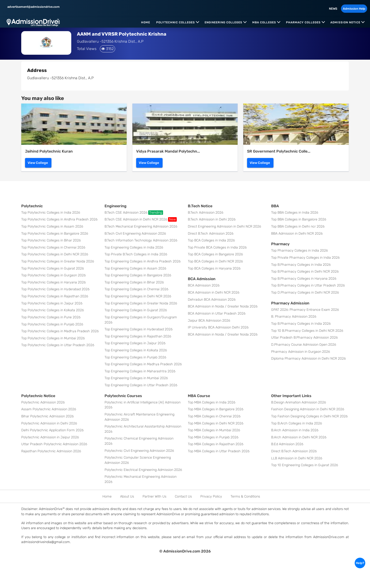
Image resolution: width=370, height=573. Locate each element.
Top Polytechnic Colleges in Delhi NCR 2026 (54, 254)
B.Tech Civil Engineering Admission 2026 (135, 234)
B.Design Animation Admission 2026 (298, 402)
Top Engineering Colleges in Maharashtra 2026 (140, 371)
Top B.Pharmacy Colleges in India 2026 (301, 265)
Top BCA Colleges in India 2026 (211, 240)
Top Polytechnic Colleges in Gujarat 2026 (52, 268)
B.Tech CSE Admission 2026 (134, 212)
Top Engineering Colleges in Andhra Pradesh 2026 (143, 261)
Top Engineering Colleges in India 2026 (134, 247)
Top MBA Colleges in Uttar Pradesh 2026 (218, 451)
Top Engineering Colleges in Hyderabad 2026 (138, 329)
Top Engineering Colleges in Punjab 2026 (135, 357)
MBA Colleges (264, 22)
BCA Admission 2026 (203, 285)
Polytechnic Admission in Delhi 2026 (49, 423)
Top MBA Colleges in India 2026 (211, 402)
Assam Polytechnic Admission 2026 (48, 409)
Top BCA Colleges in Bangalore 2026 (215, 254)
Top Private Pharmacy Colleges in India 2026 (305, 258)
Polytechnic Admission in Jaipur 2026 (50, 437)
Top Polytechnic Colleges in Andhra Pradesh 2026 (59, 219)
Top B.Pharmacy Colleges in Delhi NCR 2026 (305, 272)
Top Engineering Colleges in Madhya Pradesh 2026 (143, 364)
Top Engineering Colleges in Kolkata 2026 (136, 350)
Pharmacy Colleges (303, 22)
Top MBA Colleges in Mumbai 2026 (214, 430)
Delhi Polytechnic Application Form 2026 (52, 430)
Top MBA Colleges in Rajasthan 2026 (215, 444)
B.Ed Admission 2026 (287, 444)
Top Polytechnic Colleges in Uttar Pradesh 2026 (57, 345)
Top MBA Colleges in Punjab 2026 (213, 437)
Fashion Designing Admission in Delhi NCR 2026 (307, 409)
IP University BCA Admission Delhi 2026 (218, 327)
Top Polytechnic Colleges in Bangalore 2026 (54, 234)
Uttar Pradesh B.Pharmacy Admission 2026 (304, 338)
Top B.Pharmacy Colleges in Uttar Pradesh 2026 (308, 285)
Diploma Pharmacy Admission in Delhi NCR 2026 (308, 359)
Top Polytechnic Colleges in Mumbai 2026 (53, 338)
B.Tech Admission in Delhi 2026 (211, 219)
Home (145, 22)
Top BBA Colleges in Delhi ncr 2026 (297, 226)
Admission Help (354, 8)
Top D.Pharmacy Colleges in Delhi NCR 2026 (305, 293)
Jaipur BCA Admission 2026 (209, 321)
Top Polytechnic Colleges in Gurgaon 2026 (53, 275)
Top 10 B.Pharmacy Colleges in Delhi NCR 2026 (307, 331)
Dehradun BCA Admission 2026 (211, 300)
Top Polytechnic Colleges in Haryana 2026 (53, 282)
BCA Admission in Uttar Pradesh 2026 (216, 313)
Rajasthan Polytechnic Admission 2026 (51, 451)
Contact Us (183, 496)
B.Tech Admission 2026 (205, 213)
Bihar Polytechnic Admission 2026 (47, 416)
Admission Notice (345, 22)
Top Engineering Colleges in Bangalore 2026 (138, 275)
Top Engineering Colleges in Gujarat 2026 (136, 310)
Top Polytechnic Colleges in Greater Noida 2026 (57, 261)
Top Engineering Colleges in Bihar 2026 (134, 282)
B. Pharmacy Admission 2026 (293, 317)
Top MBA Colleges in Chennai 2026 (214, 416)
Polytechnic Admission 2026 (43, 402)
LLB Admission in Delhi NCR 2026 (296, 458)
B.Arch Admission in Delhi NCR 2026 (298, 437)
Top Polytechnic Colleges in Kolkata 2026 (52, 310)
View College (38, 163)
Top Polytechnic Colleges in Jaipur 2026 (51, 303)
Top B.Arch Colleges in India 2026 (296, 423)
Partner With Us (154, 496)
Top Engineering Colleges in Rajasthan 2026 (138, 336)
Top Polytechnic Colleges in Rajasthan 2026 (54, 296)
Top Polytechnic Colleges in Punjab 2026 (52, 324)
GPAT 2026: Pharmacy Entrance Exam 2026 (305, 310)
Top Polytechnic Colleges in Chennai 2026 (53, 247)
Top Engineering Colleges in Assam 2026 (135, 268)
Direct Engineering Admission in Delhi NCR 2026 (224, 226)
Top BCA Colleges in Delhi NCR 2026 (215, 261)
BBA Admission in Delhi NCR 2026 (297, 234)
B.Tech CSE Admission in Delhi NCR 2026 (141, 219)
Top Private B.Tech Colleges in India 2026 (136, 254)
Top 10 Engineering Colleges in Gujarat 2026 (304, 465)
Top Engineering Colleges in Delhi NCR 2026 (138, 296)
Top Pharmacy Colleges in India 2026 (299, 251)
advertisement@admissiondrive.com (33, 6)
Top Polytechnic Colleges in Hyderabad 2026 (55, 289)
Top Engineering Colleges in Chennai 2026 (136, 289)
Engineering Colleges (223, 22)
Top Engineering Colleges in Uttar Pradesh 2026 (141, 385)
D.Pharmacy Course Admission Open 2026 (303, 345)
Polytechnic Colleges (175, 22)
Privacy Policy (211, 496)
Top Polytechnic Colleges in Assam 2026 (52, 226)
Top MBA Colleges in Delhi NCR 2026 (215, 423)
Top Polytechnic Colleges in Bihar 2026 (51, 240)
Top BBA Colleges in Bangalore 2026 (298, 219)
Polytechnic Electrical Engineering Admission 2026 (143, 470)
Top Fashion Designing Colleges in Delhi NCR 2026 (309, 416)
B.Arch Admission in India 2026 (294, 430)
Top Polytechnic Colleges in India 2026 (50, 213)
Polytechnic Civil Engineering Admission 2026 (139, 451)
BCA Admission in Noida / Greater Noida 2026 (222, 306)
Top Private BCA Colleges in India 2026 (217, 247)
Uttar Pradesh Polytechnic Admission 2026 (54, 444)
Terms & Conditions (245, 496)
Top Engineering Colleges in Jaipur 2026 (135, 343)
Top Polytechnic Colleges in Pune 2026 (50, 317)
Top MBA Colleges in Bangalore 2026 (215, 409)
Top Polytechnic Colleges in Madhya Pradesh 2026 (60, 331)
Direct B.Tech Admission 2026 (210, 234)
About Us (127, 496)
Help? (360, 563)
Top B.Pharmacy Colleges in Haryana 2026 (303, 279)
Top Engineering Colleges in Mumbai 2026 (136, 378)
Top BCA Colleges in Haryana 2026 (214, 268)
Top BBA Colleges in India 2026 (294, 213)
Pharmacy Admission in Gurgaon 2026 (300, 352)
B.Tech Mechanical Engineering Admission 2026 (141, 226)
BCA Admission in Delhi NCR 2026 (213, 293)
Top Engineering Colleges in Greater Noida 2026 (141, 303)
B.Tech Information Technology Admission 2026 (141, 240)
